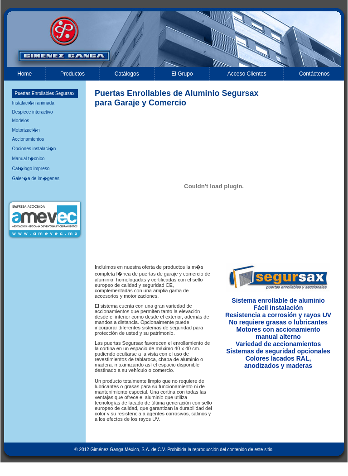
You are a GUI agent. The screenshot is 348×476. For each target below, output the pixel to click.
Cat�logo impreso (31, 168)
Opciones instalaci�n (34, 148)
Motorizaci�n (26, 130)
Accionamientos (28, 139)
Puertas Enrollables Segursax (45, 93)
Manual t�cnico (28, 158)
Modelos (20, 120)
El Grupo (182, 74)
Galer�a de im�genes (36, 178)
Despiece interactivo (32, 111)
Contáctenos (314, 74)
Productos (72, 74)
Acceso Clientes (246, 74)
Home (24, 74)
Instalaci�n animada (33, 102)
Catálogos (127, 74)
